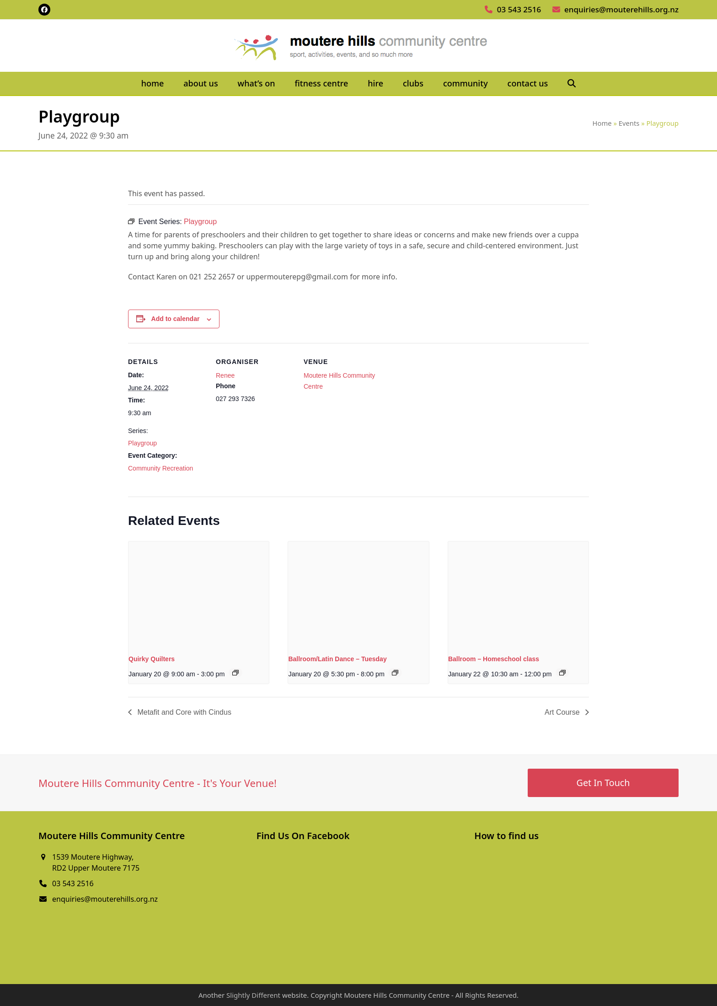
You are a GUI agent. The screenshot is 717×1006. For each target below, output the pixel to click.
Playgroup (142, 443)
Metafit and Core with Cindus (183, 712)
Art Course (563, 712)
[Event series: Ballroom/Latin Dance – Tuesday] (395, 672)
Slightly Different (253, 995)
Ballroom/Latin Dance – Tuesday (337, 659)
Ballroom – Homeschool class (493, 659)
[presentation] (198, 594)
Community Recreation (160, 468)
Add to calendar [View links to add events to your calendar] (175, 318)
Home (602, 123)
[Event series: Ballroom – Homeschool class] (562, 672)
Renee (225, 375)
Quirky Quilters (151, 659)
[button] (572, 83)
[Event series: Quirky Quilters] (235, 672)
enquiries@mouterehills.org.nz (621, 9)
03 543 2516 (519, 9)
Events (629, 123)
